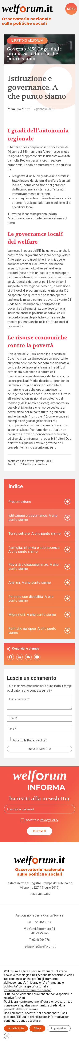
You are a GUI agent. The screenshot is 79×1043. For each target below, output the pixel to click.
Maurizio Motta (19, 109)
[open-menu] (71, 8)
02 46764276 (41, 939)
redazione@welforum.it (40, 946)
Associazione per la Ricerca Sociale (39, 915)
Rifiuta (37, 1028)
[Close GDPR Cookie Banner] (7, 1036)
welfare (42, 464)
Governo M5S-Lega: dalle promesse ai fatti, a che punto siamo (34, 54)
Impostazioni (58, 1028)
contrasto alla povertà (21, 461)
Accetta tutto (16, 1028)
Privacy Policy (36, 740)
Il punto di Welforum (27, 40)
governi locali (44, 461)
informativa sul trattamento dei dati (27, 990)
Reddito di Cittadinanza (22, 464)
